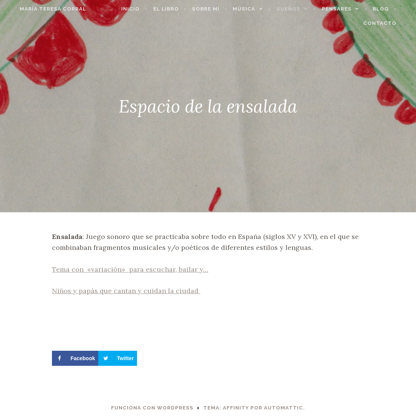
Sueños (298, 9)
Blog (390, 9)
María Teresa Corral (43, 9)
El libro (176, 9)
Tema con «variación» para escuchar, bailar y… (130, 269)
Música (254, 9)
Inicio (140, 9)
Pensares (346, 9)
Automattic (283, 408)
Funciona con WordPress (152, 408)
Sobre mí (215, 9)
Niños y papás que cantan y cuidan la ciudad (126, 290)
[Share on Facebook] (75, 358)
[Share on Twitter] (117, 358)
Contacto (389, 23)
